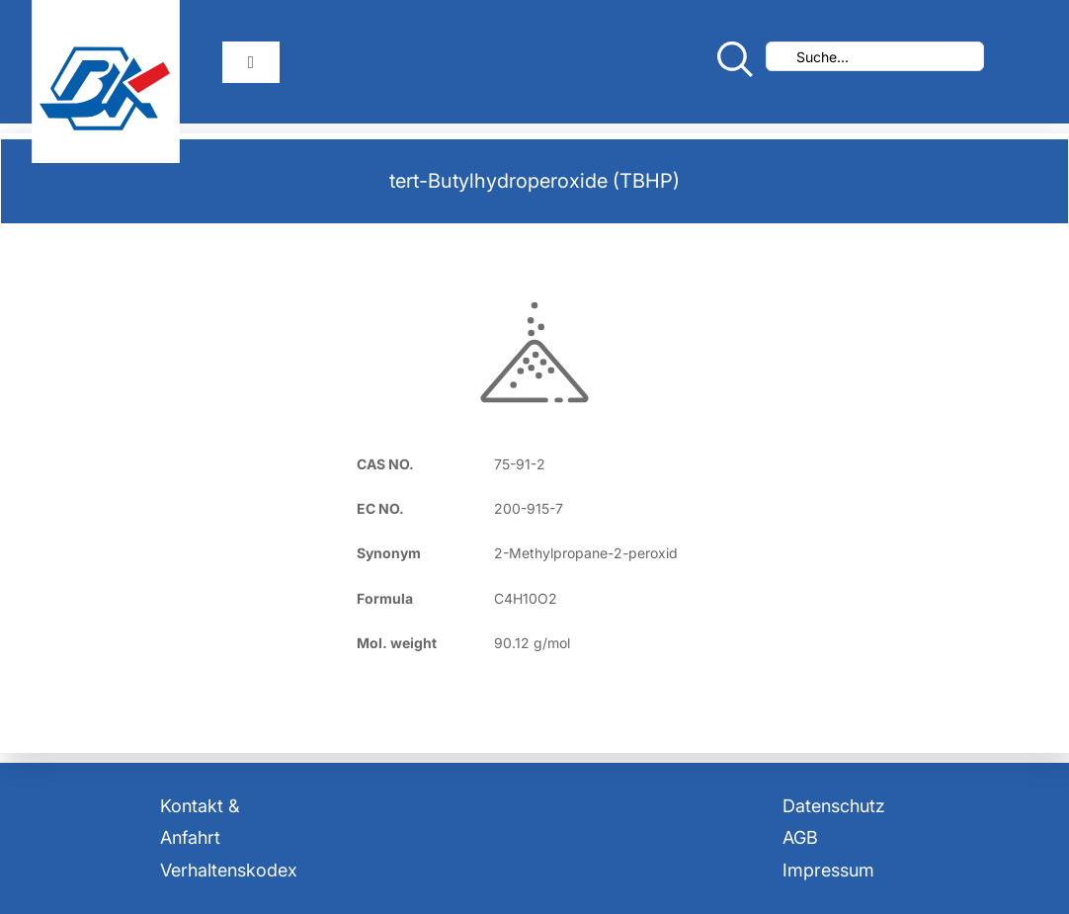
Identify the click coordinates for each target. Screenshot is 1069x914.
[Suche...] (874, 56)
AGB (800, 837)
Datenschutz (833, 805)
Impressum (828, 870)
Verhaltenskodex (228, 870)
